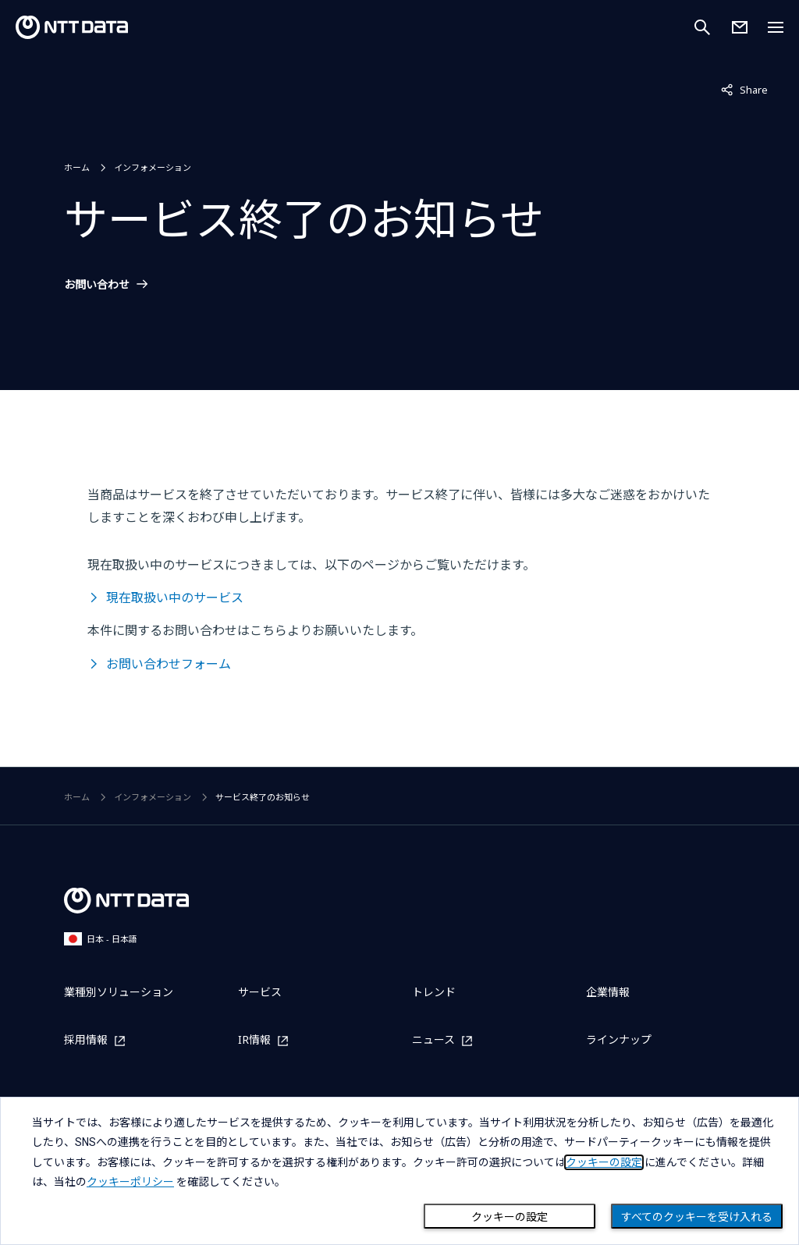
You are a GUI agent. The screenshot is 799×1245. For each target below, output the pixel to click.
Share (744, 89)
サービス (260, 991)
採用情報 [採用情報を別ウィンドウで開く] (86, 1040)
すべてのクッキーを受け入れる (696, 1217)
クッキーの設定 (509, 1217)
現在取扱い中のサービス (174, 597)
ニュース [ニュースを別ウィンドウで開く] (433, 1040)
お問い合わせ (97, 284)
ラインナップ (619, 1039)
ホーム (77, 167)
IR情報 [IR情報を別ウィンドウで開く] (254, 1040)
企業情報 (608, 991)
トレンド (434, 991)
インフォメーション (152, 167)
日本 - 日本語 (100, 938)
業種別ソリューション (118, 991)
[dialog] (399, 1171)
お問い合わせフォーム (168, 663)
